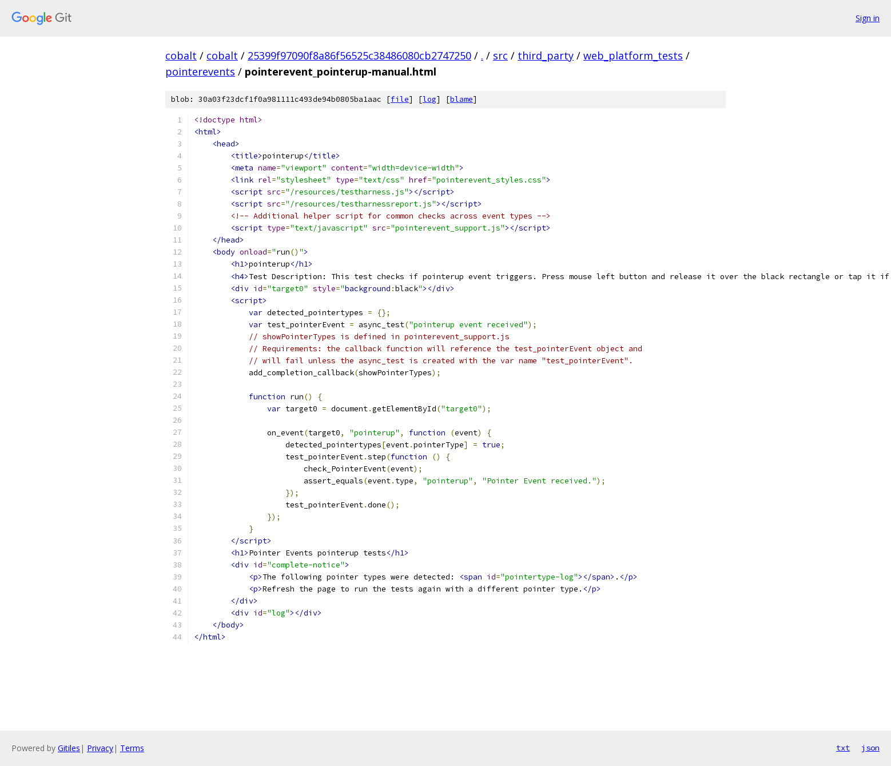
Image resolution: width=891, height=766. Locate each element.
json (870, 748)
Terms (132, 748)
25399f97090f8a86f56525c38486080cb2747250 (359, 55)
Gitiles (69, 748)
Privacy (100, 748)
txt (843, 748)
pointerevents (200, 71)
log (429, 99)
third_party (546, 55)
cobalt (181, 55)
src (500, 55)
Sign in (868, 18)
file (400, 99)
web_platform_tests (633, 55)
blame (461, 99)
